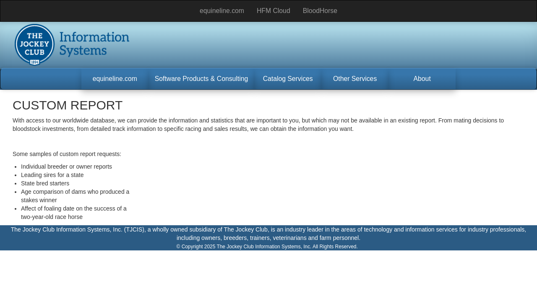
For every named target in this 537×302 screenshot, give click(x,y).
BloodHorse (320, 10)
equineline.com (222, 10)
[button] (115, 78)
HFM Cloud (273, 10)
